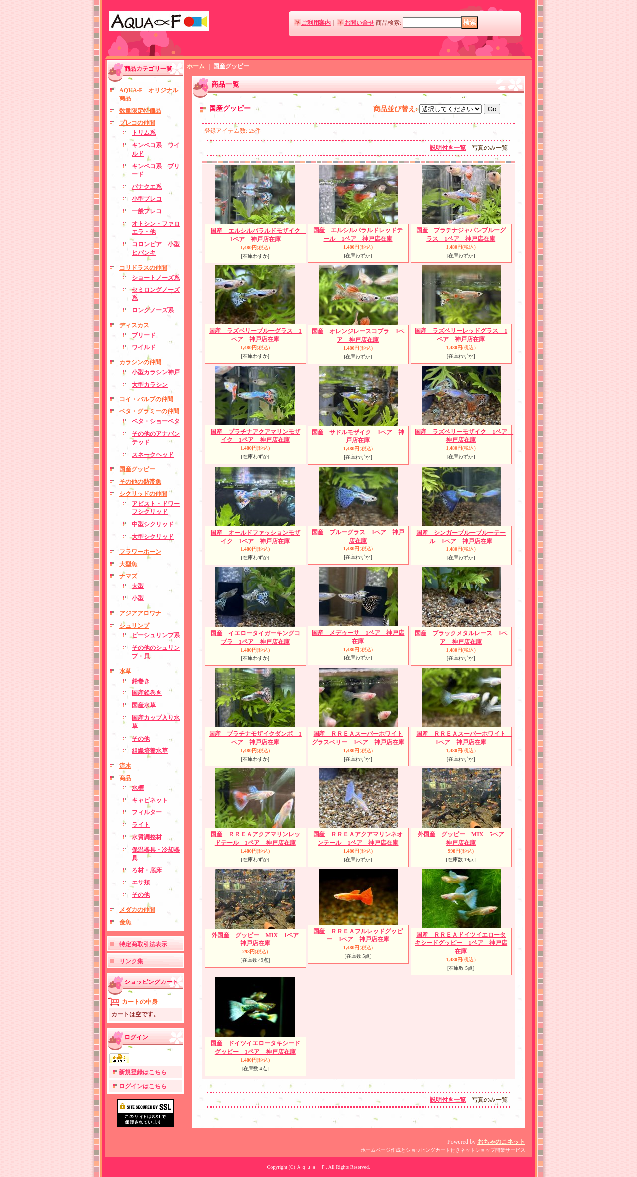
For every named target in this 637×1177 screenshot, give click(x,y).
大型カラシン (150, 384)
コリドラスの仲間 (143, 267)
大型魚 (128, 564)
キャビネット (150, 800)
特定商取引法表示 (143, 944)
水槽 (138, 788)
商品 (125, 778)
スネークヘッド (153, 454)
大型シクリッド (153, 536)
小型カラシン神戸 (156, 372)
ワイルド (144, 347)
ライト (141, 824)
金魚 (125, 922)
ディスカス (134, 325)
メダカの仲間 (137, 909)
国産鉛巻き (147, 692)
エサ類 (141, 882)
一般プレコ (147, 211)
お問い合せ (359, 22)
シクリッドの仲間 (143, 493)
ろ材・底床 (147, 870)
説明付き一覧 (448, 147)
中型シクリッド (153, 524)
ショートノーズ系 (156, 277)
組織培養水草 (150, 750)
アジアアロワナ (140, 613)
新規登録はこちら (143, 1072)
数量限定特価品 (140, 110)
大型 (138, 586)
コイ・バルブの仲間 (146, 399)
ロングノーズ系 (153, 310)
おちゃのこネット (501, 1141)
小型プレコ (147, 199)
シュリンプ (134, 625)
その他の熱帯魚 (140, 481)
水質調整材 (147, 837)
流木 (125, 765)
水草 (125, 671)
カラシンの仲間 (140, 362)
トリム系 (144, 132)
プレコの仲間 (137, 122)
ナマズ (128, 576)
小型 (138, 598)
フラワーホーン (140, 551)
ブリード (144, 335)
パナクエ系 (147, 186)
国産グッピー (137, 469)
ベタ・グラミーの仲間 (149, 411)
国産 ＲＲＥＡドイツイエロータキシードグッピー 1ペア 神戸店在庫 (461, 943)
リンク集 (131, 961)
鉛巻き (141, 681)
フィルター (147, 812)
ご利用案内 (316, 22)
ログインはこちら (143, 1086)
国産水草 (144, 705)
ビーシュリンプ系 (156, 635)
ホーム (196, 66)
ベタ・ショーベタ (156, 421)
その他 (141, 738)
